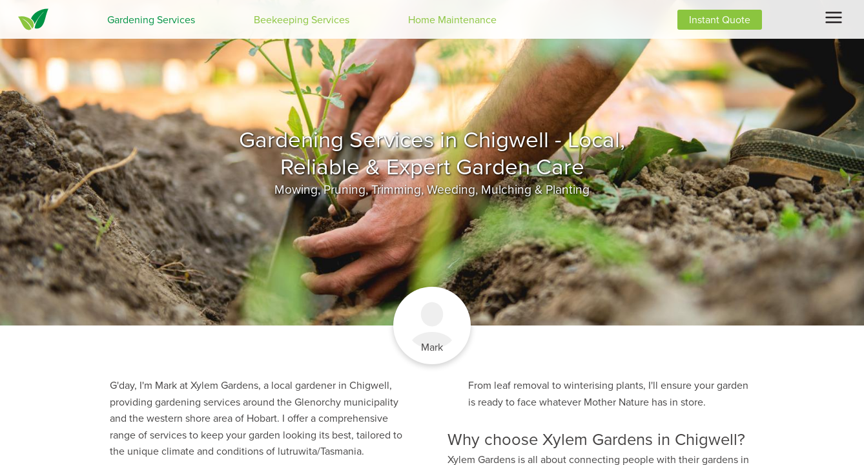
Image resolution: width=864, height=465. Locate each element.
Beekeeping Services (301, 19)
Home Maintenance (452, 19)
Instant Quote (719, 19)
